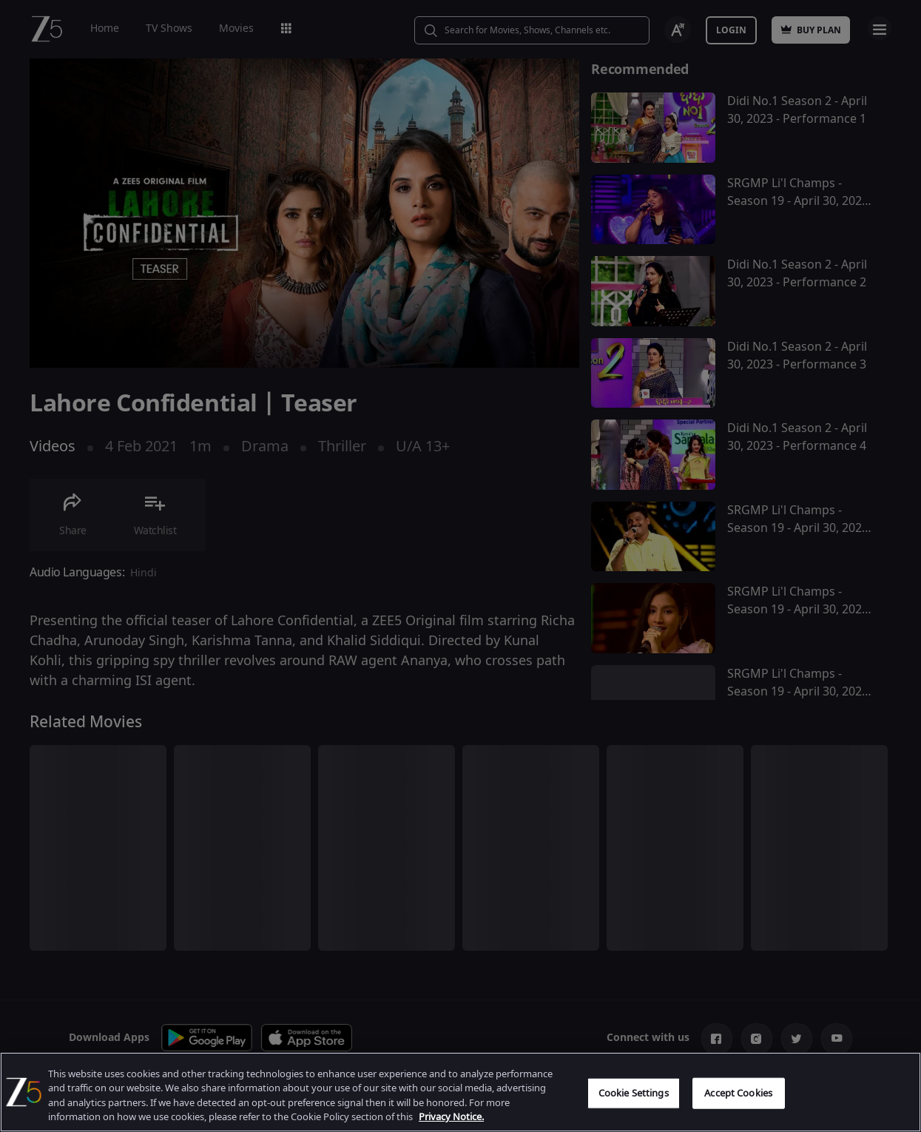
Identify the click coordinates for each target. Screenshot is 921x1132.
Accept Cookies (738, 1093)
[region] (460, 1092)
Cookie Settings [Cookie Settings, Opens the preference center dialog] (633, 1093)
